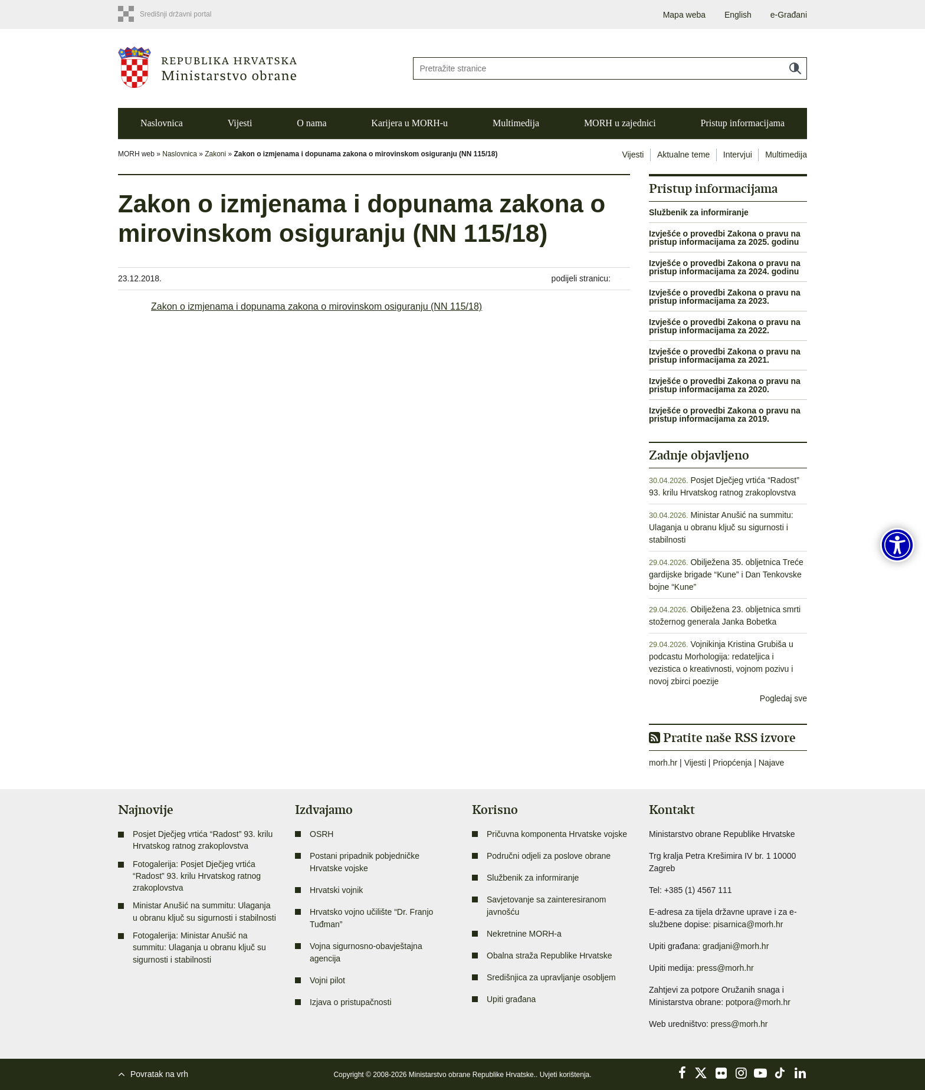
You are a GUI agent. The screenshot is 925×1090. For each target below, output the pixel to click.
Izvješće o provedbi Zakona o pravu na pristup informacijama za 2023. (725, 297)
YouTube (760, 1072)
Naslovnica (161, 123)
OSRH (321, 834)
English (738, 14)
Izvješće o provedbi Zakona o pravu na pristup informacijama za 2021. (725, 356)
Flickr (721, 1072)
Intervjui (737, 154)
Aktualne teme (683, 154)
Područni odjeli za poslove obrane (549, 856)
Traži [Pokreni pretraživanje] (795, 68)
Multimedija (516, 123)
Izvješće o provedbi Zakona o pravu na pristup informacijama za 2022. (725, 326)
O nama (311, 123)
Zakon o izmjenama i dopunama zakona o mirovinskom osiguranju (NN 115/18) (316, 306)
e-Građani (788, 14)
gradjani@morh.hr (736, 946)
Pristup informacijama (742, 123)
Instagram (741, 1072)
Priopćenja (732, 762)
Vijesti (240, 123)
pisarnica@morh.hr (748, 924)
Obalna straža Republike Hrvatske (549, 955)
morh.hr (663, 762)
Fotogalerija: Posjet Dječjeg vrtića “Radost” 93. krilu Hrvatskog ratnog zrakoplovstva (197, 876)
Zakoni (215, 154)
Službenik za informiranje (699, 212)
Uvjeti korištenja (565, 1075)
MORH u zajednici (620, 123)
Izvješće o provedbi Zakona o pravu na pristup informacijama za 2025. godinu (725, 238)
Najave (772, 762)
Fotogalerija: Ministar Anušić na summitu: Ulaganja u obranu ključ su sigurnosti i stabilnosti (199, 947)
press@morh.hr (725, 968)
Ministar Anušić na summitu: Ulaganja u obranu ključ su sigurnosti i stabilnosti (721, 527)
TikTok (780, 1072)
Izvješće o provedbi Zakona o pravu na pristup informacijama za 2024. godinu (725, 267)
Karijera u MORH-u (409, 123)
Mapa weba (684, 14)
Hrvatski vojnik (336, 890)
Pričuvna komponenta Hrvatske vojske (557, 834)
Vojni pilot (327, 980)
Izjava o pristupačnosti (351, 1002)
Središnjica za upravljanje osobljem (551, 977)
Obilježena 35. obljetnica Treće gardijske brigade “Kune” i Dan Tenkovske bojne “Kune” (726, 574)
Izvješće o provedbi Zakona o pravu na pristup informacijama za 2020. (725, 385)
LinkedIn (800, 1072)
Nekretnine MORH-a (524, 933)
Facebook (682, 1072)
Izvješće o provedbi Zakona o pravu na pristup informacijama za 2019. (725, 414)
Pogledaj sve (783, 698)
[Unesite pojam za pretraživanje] (610, 68)
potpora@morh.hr (758, 1002)
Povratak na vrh (159, 1074)
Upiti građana (511, 999)
